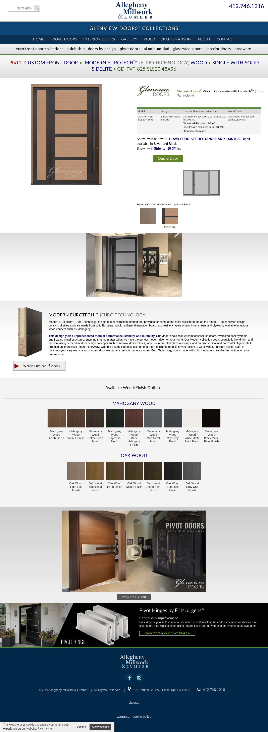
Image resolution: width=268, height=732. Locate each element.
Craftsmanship (176, 39)
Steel (187, 49)
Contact (225, 39)
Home (38, 39)
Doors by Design (102, 49)
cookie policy (142, 716)
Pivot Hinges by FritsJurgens (171, 610)
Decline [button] (81, 726)
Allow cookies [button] (100, 726)
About (204, 39)
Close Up (170, 218)
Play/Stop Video (134, 596)
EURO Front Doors (39, 49)
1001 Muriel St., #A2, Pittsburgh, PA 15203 (161, 690)
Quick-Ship (75, 49)
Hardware (242, 49)
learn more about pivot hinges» (167, 633)
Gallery (129, 39)
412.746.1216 (246, 6)
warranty (123, 716)
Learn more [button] (45, 728)
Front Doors (64, 39)
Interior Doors (99, 39)
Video (149, 39)
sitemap (134, 702)
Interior (218, 49)
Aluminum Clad (156, 49)
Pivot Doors (130, 49)
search (24, 8)
